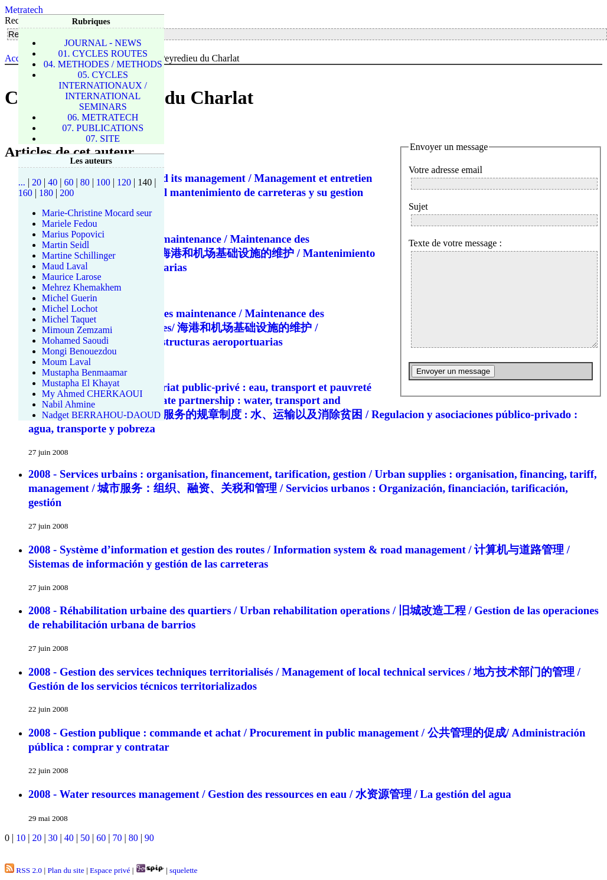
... (21, 182)
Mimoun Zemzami (77, 330)
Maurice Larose (72, 277)
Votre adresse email (445, 170)
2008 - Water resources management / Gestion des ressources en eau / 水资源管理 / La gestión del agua (269, 794)
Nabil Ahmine (68, 404)
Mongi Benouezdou (79, 351)
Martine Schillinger (79, 255)
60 (101, 838)
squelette (183, 870)
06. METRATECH (102, 117)
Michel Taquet (69, 319)
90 (149, 838)
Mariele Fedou (69, 224)
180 (46, 193)
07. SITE (103, 138)
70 (117, 838)
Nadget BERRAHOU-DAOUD (101, 415)
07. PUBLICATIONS (102, 128)
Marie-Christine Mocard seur (97, 213)
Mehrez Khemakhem (82, 287)
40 (69, 838)
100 (103, 182)
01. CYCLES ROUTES (103, 53)
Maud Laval (65, 266)
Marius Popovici (73, 234)
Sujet (418, 206)
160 (25, 193)
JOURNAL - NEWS (103, 43)
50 (85, 838)
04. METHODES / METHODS (103, 64)
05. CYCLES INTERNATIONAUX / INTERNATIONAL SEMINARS (102, 91)
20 (36, 838)
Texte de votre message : (455, 243)
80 (133, 838)
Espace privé (110, 870)
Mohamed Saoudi (75, 340)
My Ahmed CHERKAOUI (92, 394)
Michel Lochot (70, 309)
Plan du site (65, 870)
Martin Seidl (65, 245)
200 (67, 193)
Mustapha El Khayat (81, 383)
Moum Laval (66, 362)
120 (124, 182)
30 (53, 838)
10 (20, 838)
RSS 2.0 (23, 870)
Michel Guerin (69, 298)
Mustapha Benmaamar (84, 372)
